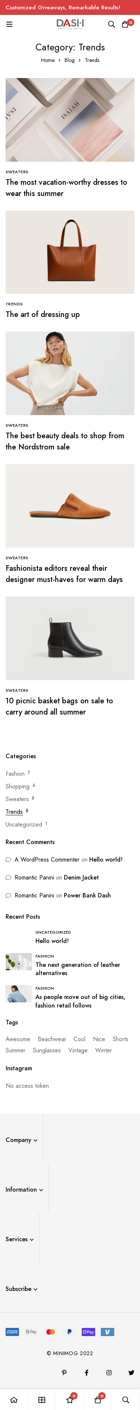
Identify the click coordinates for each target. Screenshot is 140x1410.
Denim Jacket (81, 877)
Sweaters (17, 799)
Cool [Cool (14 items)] (79, 1039)
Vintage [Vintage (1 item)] (78, 1050)
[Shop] (42, 1399)
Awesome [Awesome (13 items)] (18, 1039)
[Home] (14, 1399)
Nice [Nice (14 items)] (99, 1039)
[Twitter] (131, 1373)
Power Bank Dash (87, 895)
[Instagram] (109, 1373)
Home (48, 60)
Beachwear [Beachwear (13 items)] (52, 1039)
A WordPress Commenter (47, 859)
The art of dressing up (43, 314)
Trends (14, 811)
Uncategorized (24, 824)
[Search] (111, 24)
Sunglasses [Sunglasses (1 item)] (47, 1050)
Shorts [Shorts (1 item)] (120, 1039)
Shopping (17, 786)
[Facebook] (87, 1373)
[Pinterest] (64, 1373)
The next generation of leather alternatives (77, 969)
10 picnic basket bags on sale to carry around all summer (59, 706)
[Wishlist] (70, 1399)
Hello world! (105, 859)
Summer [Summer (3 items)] (15, 1050)
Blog (70, 60)
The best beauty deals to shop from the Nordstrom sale (65, 441)
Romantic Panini (34, 877)
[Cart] (125, 24)
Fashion (15, 773)
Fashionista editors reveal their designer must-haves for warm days (64, 574)
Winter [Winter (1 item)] (103, 1050)
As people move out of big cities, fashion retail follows (80, 1001)
